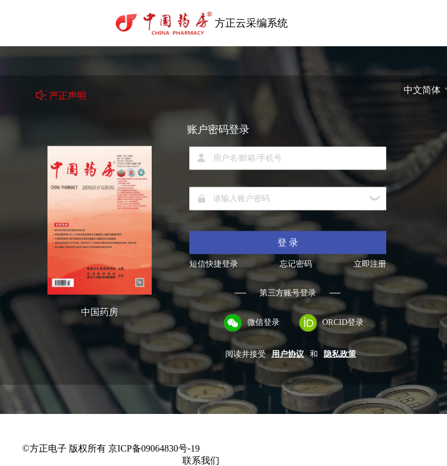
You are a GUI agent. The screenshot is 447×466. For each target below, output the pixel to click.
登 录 (287, 242)
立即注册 (370, 264)
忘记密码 (296, 264)
